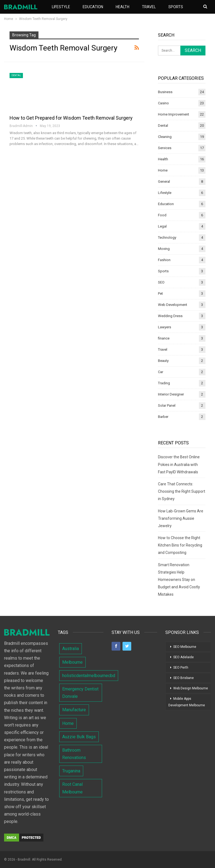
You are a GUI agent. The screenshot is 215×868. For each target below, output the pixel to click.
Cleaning (165, 137)
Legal (162, 226)
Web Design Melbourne (190, 688)
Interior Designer (171, 394)
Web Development (172, 305)
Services (164, 148)
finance (163, 338)
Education (93, 7)
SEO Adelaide (183, 657)
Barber (163, 417)
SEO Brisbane (183, 678)
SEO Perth (180, 667)
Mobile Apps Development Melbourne (186, 702)
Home (163, 170)
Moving (164, 249)
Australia (70, 648)
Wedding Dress (170, 316)
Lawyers (164, 327)
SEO (161, 282)
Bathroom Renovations (74, 754)
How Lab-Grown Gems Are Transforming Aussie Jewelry (180, 518)
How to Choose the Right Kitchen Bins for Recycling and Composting (180, 545)
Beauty (163, 361)
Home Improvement (173, 114)
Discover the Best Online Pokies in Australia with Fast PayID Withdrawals (179, 464)
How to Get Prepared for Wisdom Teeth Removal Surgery (71, 118)
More (173, 7)
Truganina (71, 770)
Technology (167, 237)
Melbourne (72, 662)
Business (165, 92)
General (164, 181)
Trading (164, 383)
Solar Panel (166, 405)
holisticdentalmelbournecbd (88, 675)
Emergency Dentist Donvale (80, 692)
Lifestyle (61, 7)
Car (160, 372)
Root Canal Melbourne (72, 788)
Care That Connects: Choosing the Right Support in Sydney (181, 491)
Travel (149, 7)
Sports (163, 271)
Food (162, 215)
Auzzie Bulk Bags (79, 736)
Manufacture (74, 709)
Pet (160, 293)
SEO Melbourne (184, 647)
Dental (16, 75)
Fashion (164, 260)
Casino (163, 103)
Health (122, 7)
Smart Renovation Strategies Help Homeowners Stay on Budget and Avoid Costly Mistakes (179, 580)
